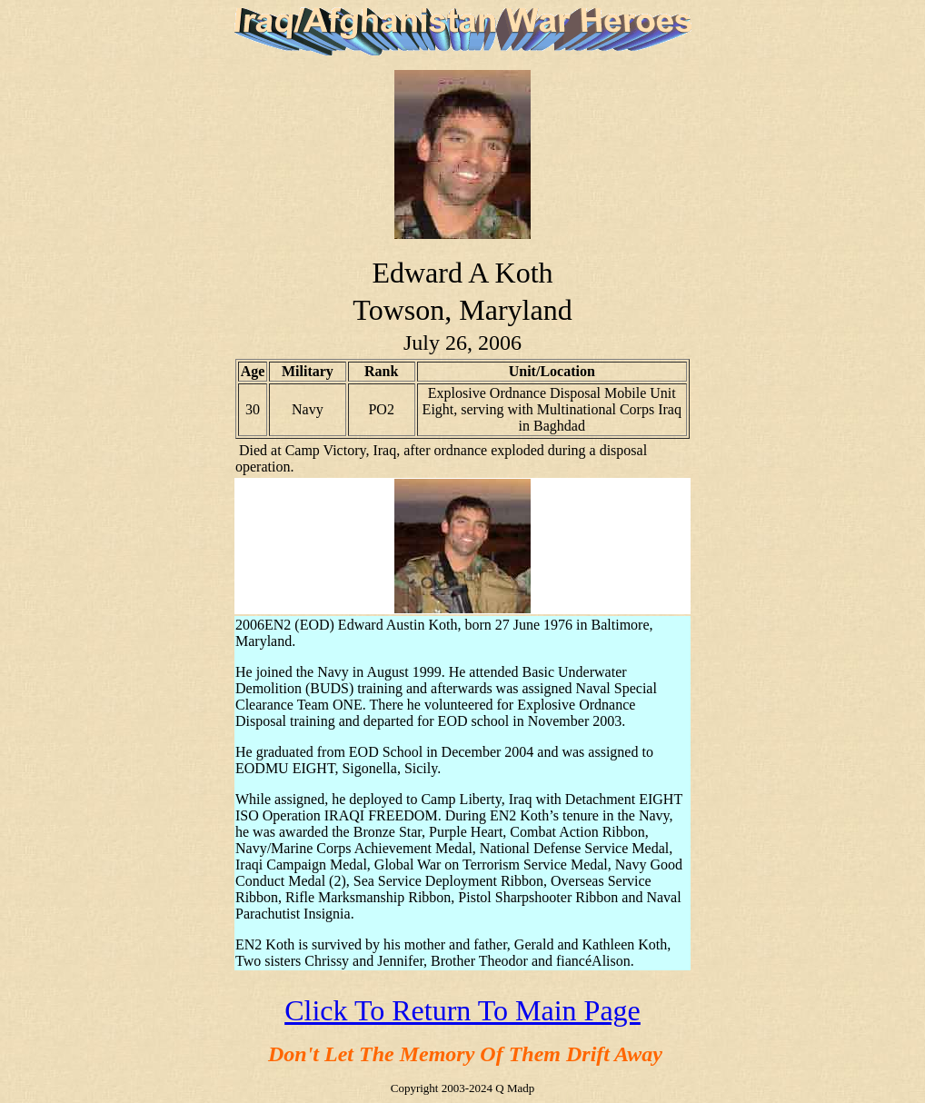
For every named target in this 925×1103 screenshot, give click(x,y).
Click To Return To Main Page (462, 1010)
